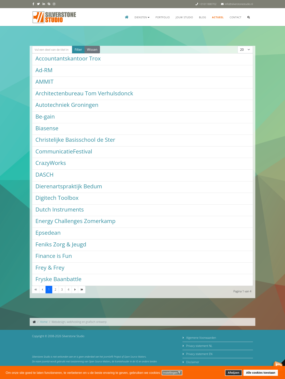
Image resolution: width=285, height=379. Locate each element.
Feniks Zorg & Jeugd (60, 244)
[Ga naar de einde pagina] (82, 289)
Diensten (141, 17)
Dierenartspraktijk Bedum (68, 186)
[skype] (49, 4)
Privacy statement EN (198, 354)
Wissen (92, 49)
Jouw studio (184, 17)
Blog (202, 17)
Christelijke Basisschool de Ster (75, 139)
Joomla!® (108, 356)
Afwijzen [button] (233, 372)
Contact (235, 17)
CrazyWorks (50, 163)
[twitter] (38, 4)
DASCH (44, 174)
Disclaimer (192, 362)
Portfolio (163, 17)
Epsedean (48, 232)
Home (44, 322)
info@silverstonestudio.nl (239, 4)
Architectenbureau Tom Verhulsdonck (84, 93)
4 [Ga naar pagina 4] (68, 289)
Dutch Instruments (59, 209)
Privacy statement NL (198, 346)
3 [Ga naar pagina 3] (62, 289)
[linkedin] (44, 4)
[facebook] (33, 4)
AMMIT (44, 81)
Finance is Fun (53, 255)
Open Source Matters (135, 356)
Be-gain (45, 116)
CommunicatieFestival (63, 151)
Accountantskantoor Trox (68, 58)
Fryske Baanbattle (58, 279)
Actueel (218, 17)
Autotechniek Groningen (66, 104)
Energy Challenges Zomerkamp (75, 221)
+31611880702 (207, 4)
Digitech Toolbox (57, 197)
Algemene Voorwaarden (200, 338)
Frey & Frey (49, 267)
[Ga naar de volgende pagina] (75, 289)
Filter (78, 49)
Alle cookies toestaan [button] (260, 372)
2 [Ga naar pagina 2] (55, 289)
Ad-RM (43, 70)
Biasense (46, 128)
